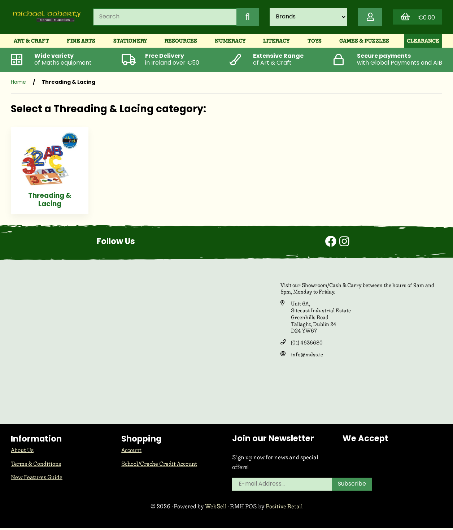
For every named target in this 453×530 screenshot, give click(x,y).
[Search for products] (162, 18)
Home (18, 84)
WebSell (215, 508)
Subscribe (352, 486)
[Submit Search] (244, 18)
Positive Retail (285, 508)
